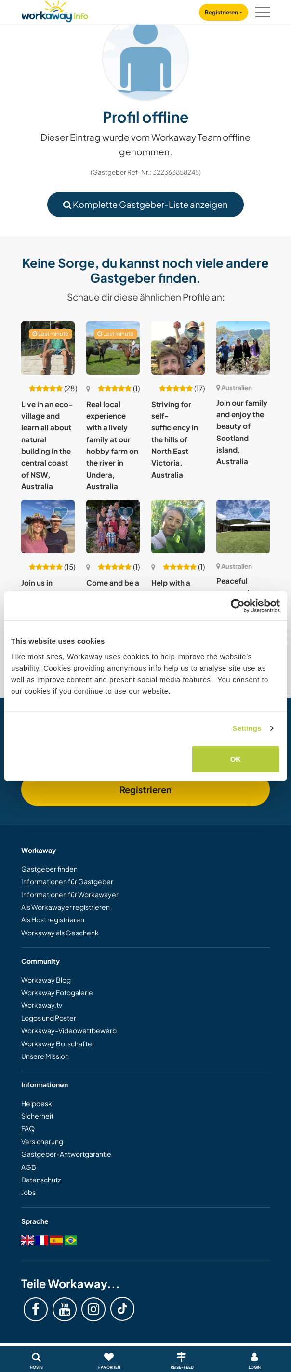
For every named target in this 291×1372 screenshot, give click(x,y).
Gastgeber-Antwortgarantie (66, 1154)
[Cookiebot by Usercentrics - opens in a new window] (238, 606)
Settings (247, 728)
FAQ (28, 1128)
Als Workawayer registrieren (65, 907)
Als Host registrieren (52, 919)
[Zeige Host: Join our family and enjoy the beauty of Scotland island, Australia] (243, 348)
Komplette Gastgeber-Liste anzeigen (145, 204)
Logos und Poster (48, 1018)
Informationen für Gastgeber (67, 881)
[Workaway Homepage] (55, 9)
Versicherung (42, 1141)
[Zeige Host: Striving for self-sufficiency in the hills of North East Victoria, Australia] (178, 348)
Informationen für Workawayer (70, 894)
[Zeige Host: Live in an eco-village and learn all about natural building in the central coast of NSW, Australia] (48, 348)
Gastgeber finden (49, 868)
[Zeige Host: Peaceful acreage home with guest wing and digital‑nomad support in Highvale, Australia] (243, 526)
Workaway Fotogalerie (57, 992)
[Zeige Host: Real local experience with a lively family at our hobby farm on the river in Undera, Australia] (113, 348)
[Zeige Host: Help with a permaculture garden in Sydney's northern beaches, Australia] (178, 526)
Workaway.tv (41, 1005)
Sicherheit (37, 1115)
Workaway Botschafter (57, 1043)
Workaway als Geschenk (60, 932)
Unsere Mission (45, 1056)
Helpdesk (36, 1103)
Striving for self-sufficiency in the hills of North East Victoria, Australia (174, 439)
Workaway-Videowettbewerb (69, 1030)
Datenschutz (41, 1179)
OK (235, 759)
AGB (28, 1167)
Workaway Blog (46, 979)
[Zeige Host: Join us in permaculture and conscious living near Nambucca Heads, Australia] (48, 526)
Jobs (28, 1192)
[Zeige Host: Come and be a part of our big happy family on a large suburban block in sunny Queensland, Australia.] (113, 526)
